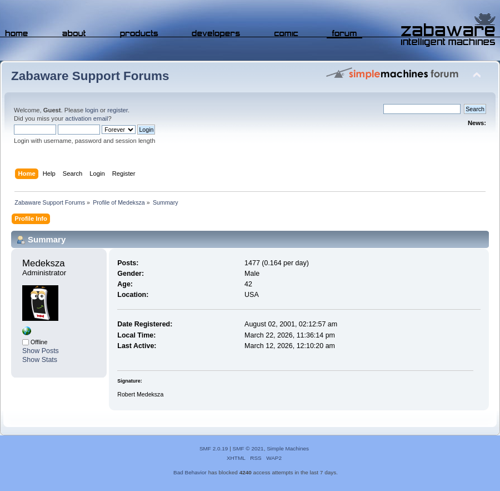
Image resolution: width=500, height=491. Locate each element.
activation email (86, 118)
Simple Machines (288, 448)
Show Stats (39, 360)
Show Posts (40, 351)
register (117, 110)
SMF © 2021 (248, 448)
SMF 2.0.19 (213, 448)
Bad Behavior (190, 472)
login (91, 110)
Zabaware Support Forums (90, 76)
